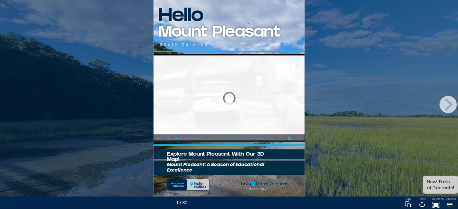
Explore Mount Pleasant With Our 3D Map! (215, 157)
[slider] (225, 138)
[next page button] (448, 104)
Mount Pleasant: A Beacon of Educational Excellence (216, 167)
